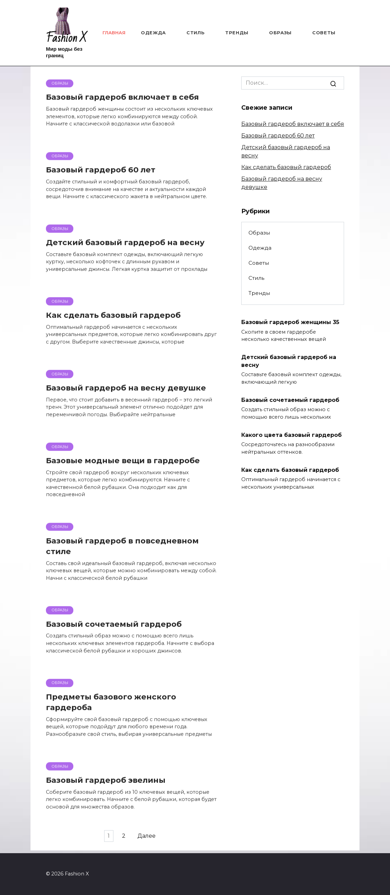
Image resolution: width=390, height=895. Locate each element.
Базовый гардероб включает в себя (292, 124)
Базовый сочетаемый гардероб (290, 399)
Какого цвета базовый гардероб (291, 434)
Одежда (153, 32)
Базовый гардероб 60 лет (278, 135)
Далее (150, 839)
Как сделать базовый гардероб (286, 167)
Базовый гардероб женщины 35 (290, 322)
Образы (280, 32)
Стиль (195, 32)
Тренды (236, 32)
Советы (324, 32)
